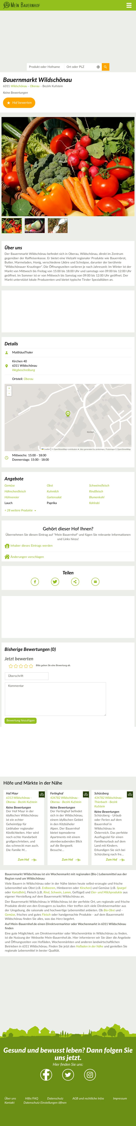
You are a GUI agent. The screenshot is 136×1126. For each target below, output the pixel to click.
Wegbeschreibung (23, 370)
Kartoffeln (18, 892)
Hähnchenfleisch (15, 491)
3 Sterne (21, 666)
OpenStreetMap (124, 449)
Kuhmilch (53, 491)
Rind (46, 892)
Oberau (35, 86)
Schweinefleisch (99, 485)
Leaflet (46, 449)
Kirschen (85, 888)
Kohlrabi (94, 503)
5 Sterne (31, 666)
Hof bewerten (19, 103)
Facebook (46, 1074)
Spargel (121, 888)
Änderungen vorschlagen (27, 557)
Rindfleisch (96, 491)
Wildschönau (19, 86)
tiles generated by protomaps (92, 449)
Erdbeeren (48, 888)
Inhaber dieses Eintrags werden (31, 545)
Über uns (10, 1098)
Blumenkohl (96, 497)
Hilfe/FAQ (31, 1098)
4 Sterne (26, 666)
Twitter (68, 1074)
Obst (50, 485)
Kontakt (9, 1102)
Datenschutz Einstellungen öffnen (45, 1102)
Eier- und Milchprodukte (106, 892)
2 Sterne (16, 666)
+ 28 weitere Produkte (21, 510)
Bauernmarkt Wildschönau (37, 80)
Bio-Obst (109, 910)
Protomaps (110, 449)
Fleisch (46, 914)
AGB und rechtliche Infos (88, 1098)
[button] (68, 414)
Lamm (67, 892)
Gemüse (10, 485)
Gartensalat (54, 497)
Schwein (56, 892)
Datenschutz (55, 1098)
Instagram (90, 1074)
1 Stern (10, 666)
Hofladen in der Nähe (89, 946)
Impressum (120, 1098)
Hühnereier (12, 497)
